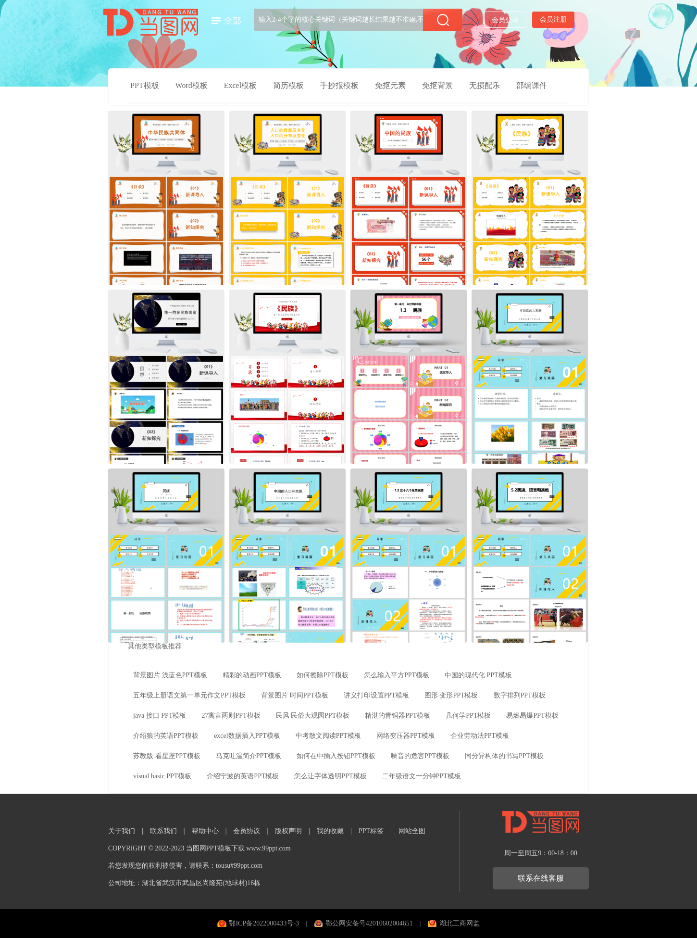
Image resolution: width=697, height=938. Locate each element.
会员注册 (553, 19)
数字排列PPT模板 (520, 695)
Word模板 (191, 85)
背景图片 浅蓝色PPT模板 (170, 675)
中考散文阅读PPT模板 (328, 735)
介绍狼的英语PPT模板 (166, 735)
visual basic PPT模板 (162, 776)
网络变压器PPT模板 (405, 735)
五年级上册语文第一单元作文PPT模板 (189, 695)
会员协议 (246, 831)
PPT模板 (144, 85)
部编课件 (531, 85)
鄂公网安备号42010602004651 (369, 923)
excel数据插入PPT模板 (247, 735)
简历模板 (288, 85)
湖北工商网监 (459, 923)
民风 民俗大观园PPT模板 (313, 715)
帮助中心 (205, 831)
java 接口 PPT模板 (159, 715)
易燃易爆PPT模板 (532, 715)
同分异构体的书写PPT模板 (504, 756)
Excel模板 (240, 85)
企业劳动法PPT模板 (479, 735)
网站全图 (411, 831)
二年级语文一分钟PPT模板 (421, 776)
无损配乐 (484, 85)
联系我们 (163, 831)
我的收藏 (330, 831)
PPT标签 (371, 831)
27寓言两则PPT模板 (230, 715)
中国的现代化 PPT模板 (478, 675)
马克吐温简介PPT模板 (248, 756)
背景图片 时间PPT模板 (294, 695)
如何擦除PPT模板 (322, 675)
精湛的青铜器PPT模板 (397, 715)
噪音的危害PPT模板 (420, 756)
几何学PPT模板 (468, 715)
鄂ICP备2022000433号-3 (264, 923)
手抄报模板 (339, 85)
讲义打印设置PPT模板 (376, 695)
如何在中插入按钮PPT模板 (336, 756)
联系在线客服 (541, 878)
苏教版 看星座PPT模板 (166, 756)
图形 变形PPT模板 (451, 695)
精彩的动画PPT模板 (252, 675)
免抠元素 (390, 85)
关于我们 (121, 831)
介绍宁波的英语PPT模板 (243, 776)
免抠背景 (437, 85)
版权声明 (288, 831)
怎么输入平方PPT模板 (396, 675)
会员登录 (505, 20)
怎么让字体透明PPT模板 (330, 776)
